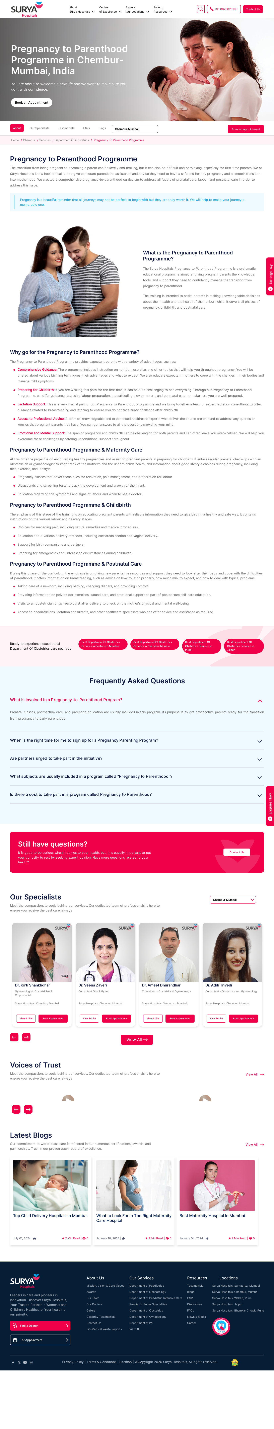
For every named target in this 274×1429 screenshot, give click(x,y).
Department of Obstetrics (146, 1305)
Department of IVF (141, 1318)
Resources (145, 9)
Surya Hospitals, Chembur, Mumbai (235, 1286)
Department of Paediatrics (146, 1280)
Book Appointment (53, 1018)
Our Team (92, 1293)
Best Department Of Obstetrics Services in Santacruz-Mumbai (100, 644)
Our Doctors (94, 1299)
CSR (190, 1293)
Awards (91, 1286)
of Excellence (92, 9)
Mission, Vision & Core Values (105, 1280)
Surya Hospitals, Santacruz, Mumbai (236, 1280)
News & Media (196, 1311)
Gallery (90, 1305)
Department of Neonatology (147, 1286)
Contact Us (253, 9)
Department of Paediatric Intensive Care (155, 1293)
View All (136, 1034)
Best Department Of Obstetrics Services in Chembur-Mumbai (152, 644)
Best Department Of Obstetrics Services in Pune (198, 645)
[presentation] (14, 1033)
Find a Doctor (29, 1321)
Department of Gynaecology (147, 1311)
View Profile (26, 1018)
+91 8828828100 (225, 9)
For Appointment (31, 1335)
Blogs (102, 128)
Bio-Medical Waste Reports (104, 1324)
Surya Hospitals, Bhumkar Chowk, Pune (238, 1305)
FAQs (86, 128)
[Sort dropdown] (135, 129)
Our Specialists (39, 128)
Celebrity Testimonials (100, 1311)
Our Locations (119, 9)
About (17, 128)
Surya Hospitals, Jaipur (227, 1299)
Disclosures (194, 1299)
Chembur (29, 140)
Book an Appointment (31, 102)
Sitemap (125, 1357)
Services (45, 140)
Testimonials (66, 128)
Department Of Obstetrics (72, 140)
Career (191, 1318)
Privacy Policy (73, 1357)
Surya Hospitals (64, 9)
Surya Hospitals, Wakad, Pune (232, 1293)
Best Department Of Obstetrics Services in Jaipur (240, 645)
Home (15, 140)
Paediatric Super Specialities (148, 1299)
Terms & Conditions (101, 1357)
